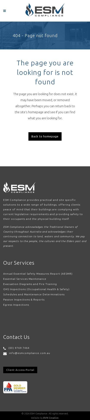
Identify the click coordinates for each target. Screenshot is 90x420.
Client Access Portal (20, 369)
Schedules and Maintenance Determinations (34, 294)
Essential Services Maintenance (24, 278)
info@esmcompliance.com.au (29, 353)
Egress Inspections (16, 304)
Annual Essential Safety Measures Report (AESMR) (38, 273)
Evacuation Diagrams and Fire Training (30, 284)
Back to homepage (45, 136)
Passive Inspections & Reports (24, 299)
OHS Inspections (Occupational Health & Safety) (36, 289)
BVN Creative (51, 418)
